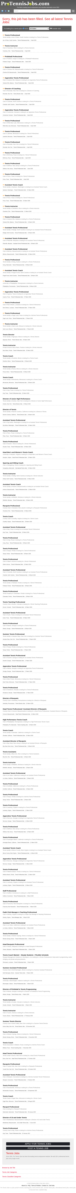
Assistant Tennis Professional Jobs (21, 243)
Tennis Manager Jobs (17, 917)
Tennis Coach (8, 356)
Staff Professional (9, 891)
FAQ (29, 1185)
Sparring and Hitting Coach (13, 463)
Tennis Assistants (9, 752)
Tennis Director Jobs (18, 93)
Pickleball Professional (13, 56)
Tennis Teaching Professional (14, 602)
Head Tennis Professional (12, 1053)
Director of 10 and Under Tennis (15, 1117)
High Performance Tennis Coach (15, 720)
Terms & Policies (36, 1185)
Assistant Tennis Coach (14, 185)
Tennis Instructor (11, 46)
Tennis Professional (12, 35)
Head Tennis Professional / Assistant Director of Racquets (25, 709)
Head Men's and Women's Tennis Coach (18, 452)
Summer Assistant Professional (15, 968)
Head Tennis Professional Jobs (19, 457)
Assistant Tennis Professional (16, 228)
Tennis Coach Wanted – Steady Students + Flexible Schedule (26, 955)
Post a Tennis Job (38, 1148)
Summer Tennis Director (12, 1021)
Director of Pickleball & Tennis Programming (19, 989)
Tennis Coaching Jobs (22, 724)
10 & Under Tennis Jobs (22, 1122)
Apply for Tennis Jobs (38, 1144)
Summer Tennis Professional (14, 634)
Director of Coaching (13, 88)
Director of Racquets (10, 698)
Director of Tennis (9, 409)
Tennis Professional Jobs (23, 40)
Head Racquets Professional (13, 944)
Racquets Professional (11, 506)
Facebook (4, 11)
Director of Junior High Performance (16, 399)
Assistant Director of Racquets (14, 741)
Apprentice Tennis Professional (17, 78)
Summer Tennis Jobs (20, 973)
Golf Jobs (51, 1185)
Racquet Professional (11, 1107)
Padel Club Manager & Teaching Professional (20, 912)
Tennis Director (8, 335)
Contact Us (1, 11)
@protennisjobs (8, 11)
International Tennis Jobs (21, 468)
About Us (24, 1185)
